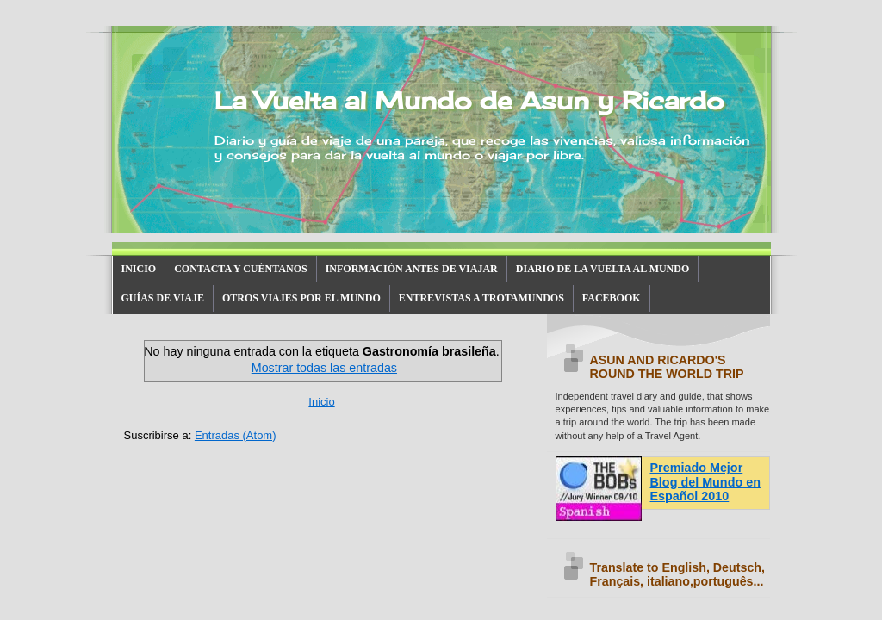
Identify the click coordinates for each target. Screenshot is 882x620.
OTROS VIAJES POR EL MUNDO (301, 298)
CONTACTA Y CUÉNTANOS (240, 269)
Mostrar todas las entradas (324, 368)
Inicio (321, 401)
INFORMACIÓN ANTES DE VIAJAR (412, 269)
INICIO (139, 269)
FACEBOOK (611, 298)
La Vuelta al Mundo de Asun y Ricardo (469, 100)
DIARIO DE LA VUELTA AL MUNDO (603, 269)
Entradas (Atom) (235, 435)
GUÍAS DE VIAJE (162, 298)
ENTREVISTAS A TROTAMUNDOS (481, 298)
